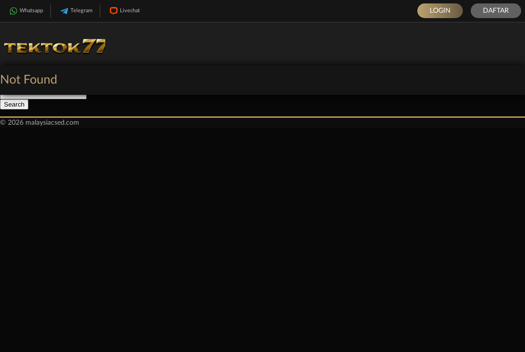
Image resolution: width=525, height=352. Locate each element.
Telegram (75, 11)
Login (440, 10)
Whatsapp (25, 11)
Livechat (124, 11)
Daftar (496, 10)
